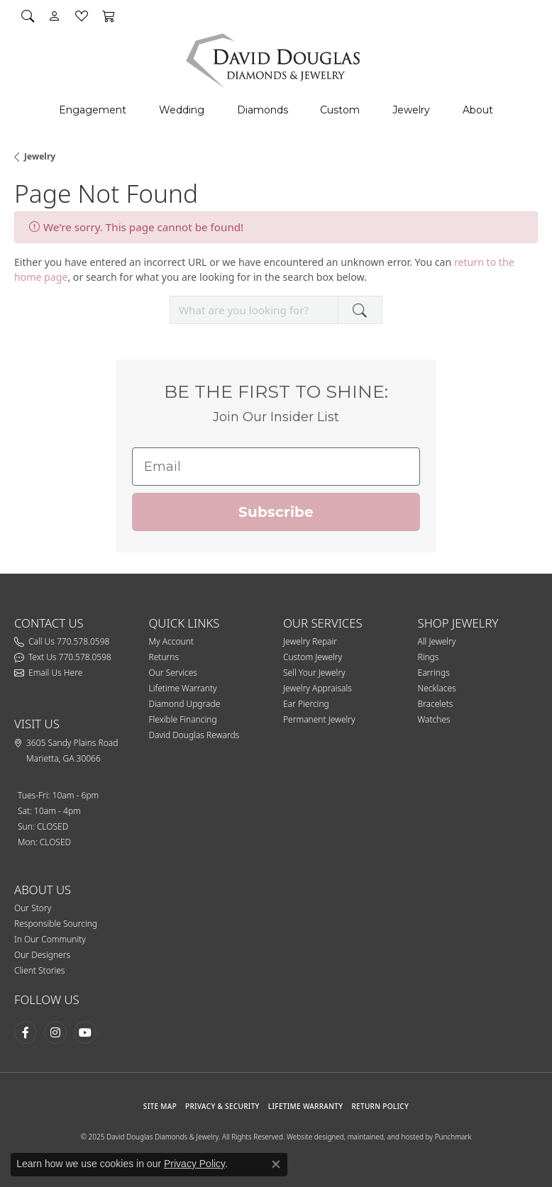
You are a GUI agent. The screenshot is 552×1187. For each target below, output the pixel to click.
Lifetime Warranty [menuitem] (183, 688)
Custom (340, 110)
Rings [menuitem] (428, 657)
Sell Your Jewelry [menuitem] (314, 673)
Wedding (181, 110)
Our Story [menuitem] (32, 908)
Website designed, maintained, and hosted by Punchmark (379, 1137)
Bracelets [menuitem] (435, 704)
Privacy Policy (194, 1163)
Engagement (92, 110)
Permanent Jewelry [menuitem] (319, 719)
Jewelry (411, 110)
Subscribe (276, 511)
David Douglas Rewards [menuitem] (194, 735)
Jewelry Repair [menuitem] (310, 641)
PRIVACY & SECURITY (222, 1106)
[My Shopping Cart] (108, 15)
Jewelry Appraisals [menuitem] (317, 688)
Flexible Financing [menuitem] (183, 719)
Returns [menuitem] (164, 657)
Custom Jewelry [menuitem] (312, 657)
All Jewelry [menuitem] (437, 641)
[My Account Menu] (54, 15)
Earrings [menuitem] (434, 673)
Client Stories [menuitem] (39, 970)
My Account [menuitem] (171, 641)
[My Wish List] (81, 15)
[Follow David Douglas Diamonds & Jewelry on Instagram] (55, 1032)
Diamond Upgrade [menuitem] (185, 704)
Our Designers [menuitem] (42, 955)
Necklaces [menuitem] (437, 688)
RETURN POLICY (380, 1106)
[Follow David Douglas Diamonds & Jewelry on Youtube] (85, 1032)
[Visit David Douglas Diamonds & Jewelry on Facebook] (25, 1032)
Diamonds (262, 110)
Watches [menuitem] (434, 719)
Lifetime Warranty (305, 1106)
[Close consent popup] (276, 1164)
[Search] (27, 15)
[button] (209, 623)
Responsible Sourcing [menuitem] (55, 924)
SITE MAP (160, 1106)
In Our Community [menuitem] (50, 939)
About (478, 110)
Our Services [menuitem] (173, 673)
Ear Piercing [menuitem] (306, 704)
